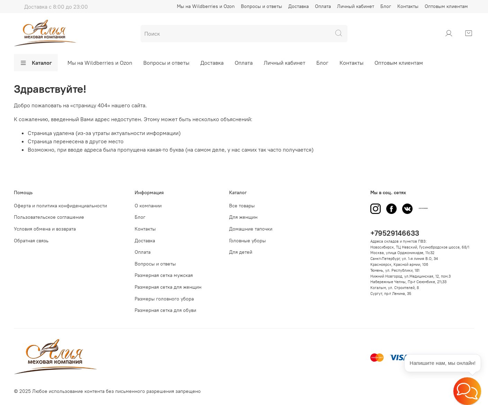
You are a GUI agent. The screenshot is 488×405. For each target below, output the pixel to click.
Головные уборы (247, 240)
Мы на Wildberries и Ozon (206, 6)
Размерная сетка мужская (164, 275)
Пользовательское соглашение (49, 217)
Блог (385, 6)
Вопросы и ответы (261, 6)
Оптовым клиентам (446, 6)
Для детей (240, 252)
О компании (148, 205)
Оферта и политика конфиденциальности (60, 205)
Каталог (36, 62)
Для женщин (243, 217)
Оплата (323, 6)
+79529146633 (394, 233)
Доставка (298, 6)
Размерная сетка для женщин (168, 287)
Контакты (407, 6)
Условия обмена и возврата (45, 229)
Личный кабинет (355, 6)
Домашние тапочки (250, 229)
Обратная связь (31, 240)
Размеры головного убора (164, 299)
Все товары (242, 205)
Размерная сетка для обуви (165, 310)
